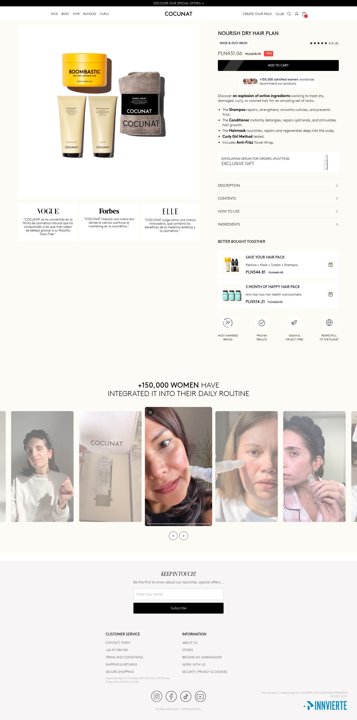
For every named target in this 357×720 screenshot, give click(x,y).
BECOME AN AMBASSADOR (202, 657)
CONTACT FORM (118, 643)
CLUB (280, 14)
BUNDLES (89, 13)
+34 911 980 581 (117, 650)
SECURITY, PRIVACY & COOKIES (204, 672)
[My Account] (297, 14)
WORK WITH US (193, 664)
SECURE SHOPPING (120, 672)
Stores (187, 650)
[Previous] (173, 536)
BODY (65, 13)
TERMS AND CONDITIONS (124, 657)
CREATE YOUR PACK (257, 14)
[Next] (183, 536)
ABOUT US (189, 643)
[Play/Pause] (150, 412)
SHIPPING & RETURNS (121, 664)
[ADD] (330, 264)
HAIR (76, 13)
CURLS (104, 13)
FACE (54, 13)
